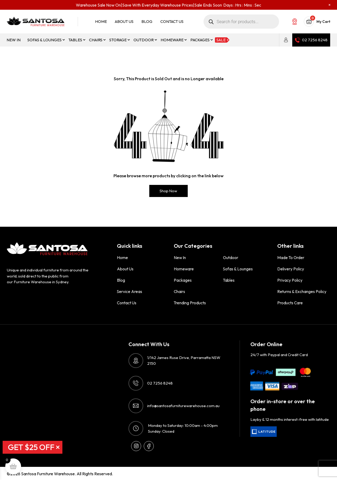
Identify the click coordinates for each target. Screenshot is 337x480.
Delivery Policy (290, 268)
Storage (118, 39)
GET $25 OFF (31, 447)
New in (14, 39)
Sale (221, 39)
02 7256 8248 (315, 39)
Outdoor (143, 39)
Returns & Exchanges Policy (301, 291)
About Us (124, 21)
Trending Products (190, 302)
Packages (200, 39)
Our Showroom (294, 21)
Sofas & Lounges (44, 39)
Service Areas (129, 291)
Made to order (290, 257)
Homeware (172, 39)
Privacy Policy (289, 279)
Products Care (290, 302)
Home (101, 21)
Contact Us (172, 21)
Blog (146, 21)
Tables (75, 39)
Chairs (95, 39)
